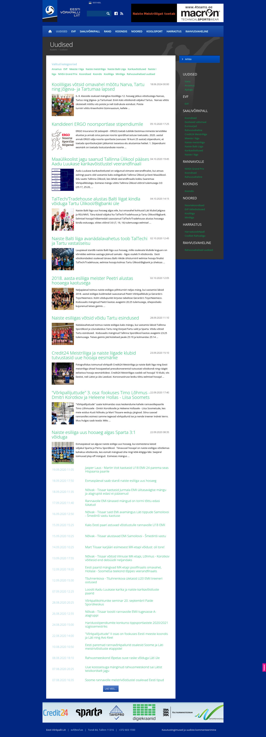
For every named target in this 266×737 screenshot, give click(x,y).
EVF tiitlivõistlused (195, 209)
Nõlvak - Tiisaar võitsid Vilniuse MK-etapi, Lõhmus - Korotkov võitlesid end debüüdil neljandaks (127, 558)
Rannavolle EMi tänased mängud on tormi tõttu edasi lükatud (122, 503)
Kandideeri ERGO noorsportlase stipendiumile (98, 124)
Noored (136, 31)
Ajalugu (189, 89)
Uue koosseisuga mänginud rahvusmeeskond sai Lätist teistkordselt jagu (123, 669)
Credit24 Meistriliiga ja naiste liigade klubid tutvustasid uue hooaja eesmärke (94, 355)
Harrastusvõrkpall (195, 231)
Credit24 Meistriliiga (196, 134)
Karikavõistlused (137, 69)
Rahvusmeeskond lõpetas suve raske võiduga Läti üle (123, 658)
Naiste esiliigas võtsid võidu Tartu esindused (96, 318)
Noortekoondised (194, 205)
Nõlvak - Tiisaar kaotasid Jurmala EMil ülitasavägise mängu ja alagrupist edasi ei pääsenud (125, 492)
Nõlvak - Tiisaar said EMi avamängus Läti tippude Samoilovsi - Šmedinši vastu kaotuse (127, 514)
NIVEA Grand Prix (67, 74)
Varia (187, 81)
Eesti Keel (97, 2)
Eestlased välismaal (195, 122)
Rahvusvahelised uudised (141, 74)
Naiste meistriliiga (96, 69)
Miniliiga (120, 74)
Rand (107, 31)
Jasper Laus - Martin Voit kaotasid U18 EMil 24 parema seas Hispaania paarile (127, 469)
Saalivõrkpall (90, 31)
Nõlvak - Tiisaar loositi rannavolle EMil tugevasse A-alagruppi (120, 613)
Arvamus (57, 69)
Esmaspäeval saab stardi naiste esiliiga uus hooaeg (121, 480)
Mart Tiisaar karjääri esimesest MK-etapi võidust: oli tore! (125, 547)
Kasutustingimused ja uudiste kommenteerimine (189, 729)
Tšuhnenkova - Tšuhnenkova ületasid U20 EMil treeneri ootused (124, 580)
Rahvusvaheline (196, 31)
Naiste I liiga (191, 154)
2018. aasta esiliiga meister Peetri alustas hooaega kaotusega (92, 280)
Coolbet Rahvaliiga (195, 235)
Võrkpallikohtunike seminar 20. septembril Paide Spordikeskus (119, 602)
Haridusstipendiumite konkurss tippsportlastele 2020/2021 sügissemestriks (126, 624)
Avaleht (53, 49)
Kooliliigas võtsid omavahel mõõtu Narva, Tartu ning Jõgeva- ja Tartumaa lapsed (98, 86)
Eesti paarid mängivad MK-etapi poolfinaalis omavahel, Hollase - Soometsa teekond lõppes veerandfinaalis (123, 569)
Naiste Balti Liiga (117, 69)
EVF (73, 31)
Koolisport (154, 31)
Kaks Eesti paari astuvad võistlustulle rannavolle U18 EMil (125, 525)
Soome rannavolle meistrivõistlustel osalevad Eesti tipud (125, 680)
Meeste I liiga (76, 69)
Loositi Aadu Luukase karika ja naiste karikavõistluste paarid (122, 591)
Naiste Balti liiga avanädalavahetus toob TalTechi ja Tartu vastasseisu (99, 240)
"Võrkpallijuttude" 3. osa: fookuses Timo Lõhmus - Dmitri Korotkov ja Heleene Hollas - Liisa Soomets (101, 394)
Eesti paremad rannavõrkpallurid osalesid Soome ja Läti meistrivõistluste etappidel (124, 647)
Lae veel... (111, 688)
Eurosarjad (191, 126)
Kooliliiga (109, 74)
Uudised (61, 31)
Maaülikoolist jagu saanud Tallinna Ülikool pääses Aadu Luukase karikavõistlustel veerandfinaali (100, 161)
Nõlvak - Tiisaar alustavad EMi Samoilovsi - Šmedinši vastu (126, 536)
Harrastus (174, 31)
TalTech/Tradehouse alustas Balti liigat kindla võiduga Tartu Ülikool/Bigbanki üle (96, 201)
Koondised (85, 74)
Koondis (121, 31)
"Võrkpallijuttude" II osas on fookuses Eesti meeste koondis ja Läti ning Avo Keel (126, 636)
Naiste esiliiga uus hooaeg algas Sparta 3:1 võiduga (94, 434)
